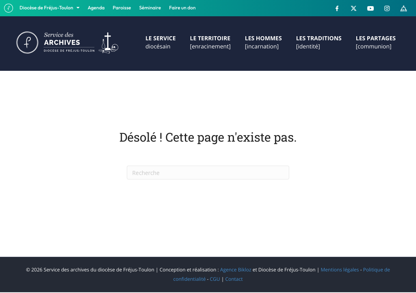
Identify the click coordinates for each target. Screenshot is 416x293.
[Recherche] (208, 172)
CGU (215, 279)
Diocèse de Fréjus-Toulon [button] (47, 8)
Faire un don (182, 8)
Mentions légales (340, 269)
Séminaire (150, 8)
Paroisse (122, 8)
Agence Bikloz (235, 269)
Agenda (96, 8)
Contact (234, 279)
